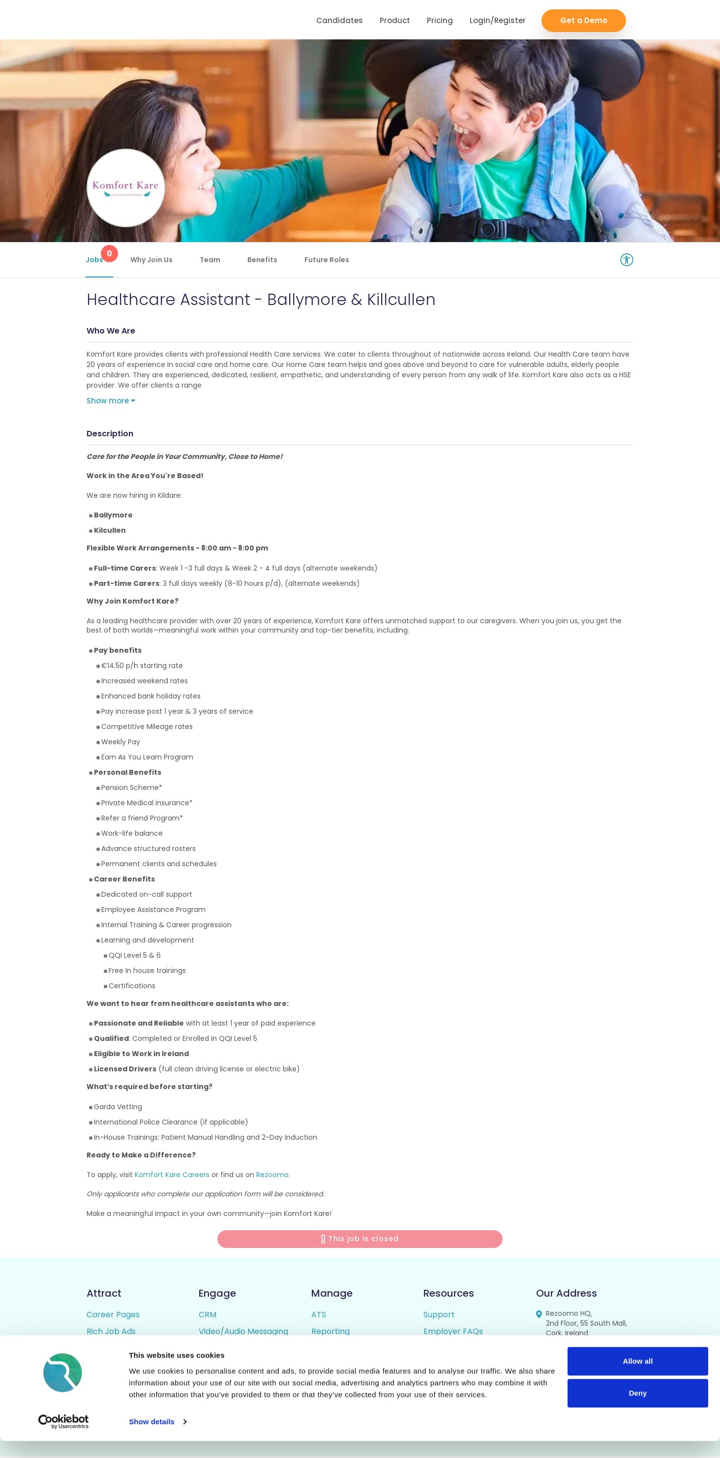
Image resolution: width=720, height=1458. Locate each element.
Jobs (100, 255)
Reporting (330, 1333)
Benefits (263, 260)
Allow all (638, 1378)
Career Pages (113, 1317)
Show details (152, 1438)
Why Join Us (152, 260)
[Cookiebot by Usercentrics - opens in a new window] (64, 1438)
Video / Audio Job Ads (128, 1350)
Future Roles (327, 260)
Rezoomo (272, 1177)
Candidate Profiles (346, 1350)
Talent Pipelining (230, 1350)
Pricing (440, 20)
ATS (318, 1317)
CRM (207, 1317)
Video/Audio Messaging (243, 1333)
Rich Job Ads (111, 1333)
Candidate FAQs (454, 1350)
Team (211, 260)
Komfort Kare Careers (172, 1177)
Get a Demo (583, 20)
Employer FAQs (453, 1333)
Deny (638, 1410)
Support (439, 1317)
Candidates (339, 20)
